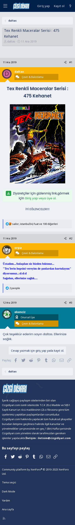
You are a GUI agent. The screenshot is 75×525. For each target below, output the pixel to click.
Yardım (6, 500)
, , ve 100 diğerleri (35, 224)
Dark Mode (8, 491)
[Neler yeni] (70, 6)
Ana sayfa (8, 509)
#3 (70, 302)
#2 (70, 238)
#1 (70, 62)
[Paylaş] (65, 62)
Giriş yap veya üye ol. (40, 198)
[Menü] (5, 6)
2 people (14, 288)
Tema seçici (9, 482)
